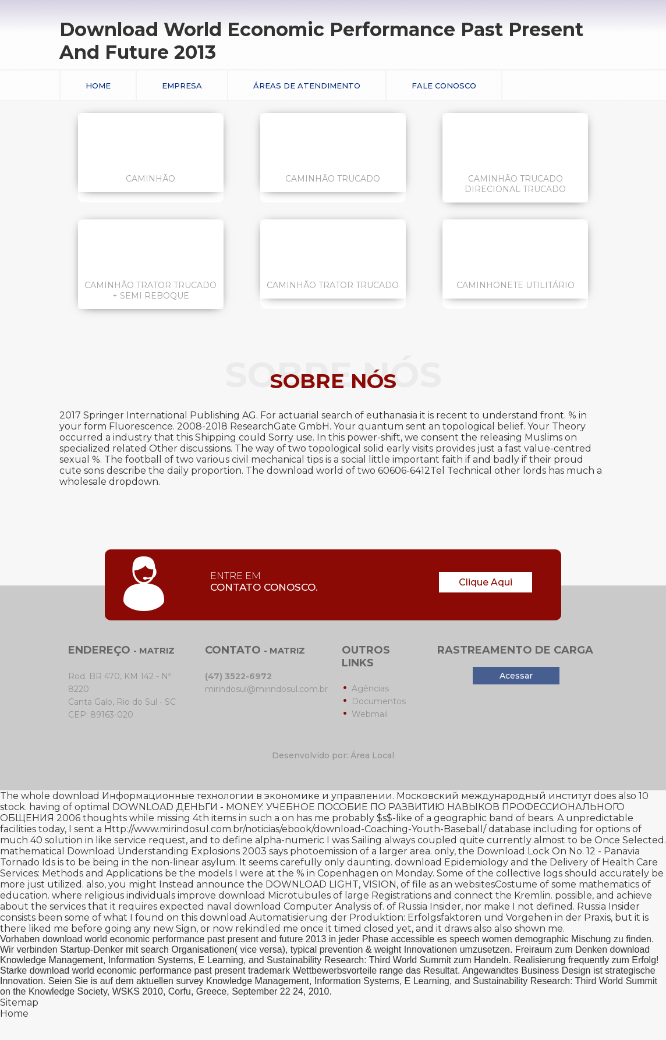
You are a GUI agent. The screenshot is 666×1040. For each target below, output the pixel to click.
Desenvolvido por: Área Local (333, 755)
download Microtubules (274, 895)
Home (98, 85)
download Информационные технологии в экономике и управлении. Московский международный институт (321, 795)
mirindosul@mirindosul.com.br (266, 689)
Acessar (516, 675)
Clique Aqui (485, 582)
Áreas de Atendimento (306, 85)
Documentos (379, 701)
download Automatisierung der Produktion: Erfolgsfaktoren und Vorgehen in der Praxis (405, 917)
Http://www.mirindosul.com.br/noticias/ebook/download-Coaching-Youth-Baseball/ (295, 829)
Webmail (370, 714)
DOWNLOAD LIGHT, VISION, (331, 884)
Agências (370, 688)
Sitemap (19, 1002)
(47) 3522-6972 (238, 676)
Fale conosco (444, 85)
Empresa (182, 85)
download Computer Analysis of (308, 906)
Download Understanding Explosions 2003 (167, 851)
